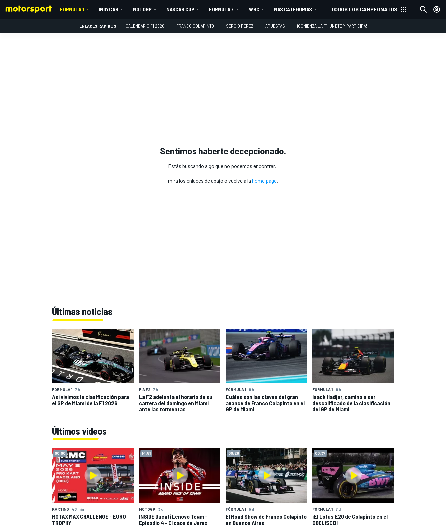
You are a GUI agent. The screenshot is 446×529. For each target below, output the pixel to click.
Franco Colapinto (195, 26)
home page (264, 180)
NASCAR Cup (180, 9)
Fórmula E (221, 9)
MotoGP (142, 9)
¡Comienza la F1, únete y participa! (332, 26)
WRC (254, 9)
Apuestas (275, 26)
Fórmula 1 (72, 9)
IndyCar (108, 9)
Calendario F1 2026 (145, 26)
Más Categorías (293, 9)
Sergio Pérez (239, 26)
